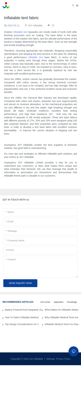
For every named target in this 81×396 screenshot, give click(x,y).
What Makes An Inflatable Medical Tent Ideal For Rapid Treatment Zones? (62, 309)
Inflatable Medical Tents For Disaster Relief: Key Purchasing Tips (62, 324)
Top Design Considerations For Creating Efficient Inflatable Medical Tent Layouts (22, 324)
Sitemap (50, 359)
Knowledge (72, 302)
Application (59, 302)
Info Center (45, 302)
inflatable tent (20, 32)
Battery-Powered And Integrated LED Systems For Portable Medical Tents (23, 309)
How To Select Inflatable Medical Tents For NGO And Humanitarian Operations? (22, 317)
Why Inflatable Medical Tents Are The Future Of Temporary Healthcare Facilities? (62, 317)
